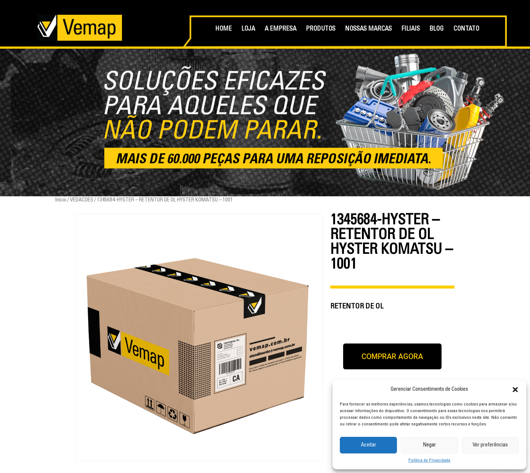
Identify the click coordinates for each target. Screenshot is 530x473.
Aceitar (368, 445)
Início (60, 200)
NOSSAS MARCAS (368, 29)
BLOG (436, 29)
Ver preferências (490, 445)
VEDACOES (81, 200)
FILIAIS (410, 29)
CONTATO (466, 29)
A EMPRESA (280, 29)
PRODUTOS (320, 29)
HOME (223, 29)
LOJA (248, 29)
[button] (515, 389)
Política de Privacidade (429, 460)
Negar (429, 445)
